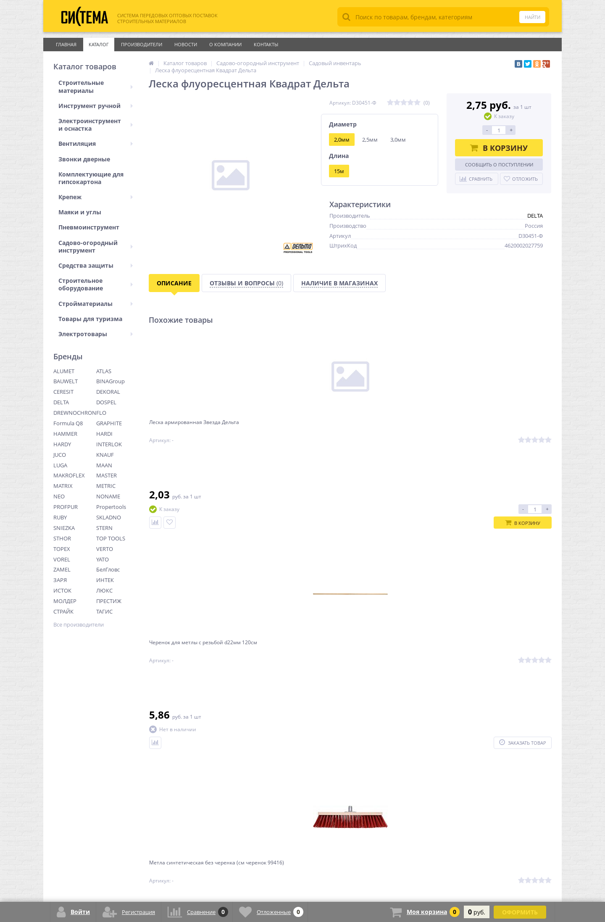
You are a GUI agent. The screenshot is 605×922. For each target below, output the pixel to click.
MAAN (104, 465)
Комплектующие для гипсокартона (91, 178)
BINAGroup (110, 381)
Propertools (111, 507)
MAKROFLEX (69, 475)
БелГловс (108, 569)
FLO (101, 412)
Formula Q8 (68, 423)
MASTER (106, 475)
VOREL (61, 559)
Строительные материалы (95, 86)
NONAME (108, 496)
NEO (59, 496)
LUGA (60, 465)
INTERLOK (109, 444)
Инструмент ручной (95, 106)
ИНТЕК (105, 580)
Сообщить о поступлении (499, 164)
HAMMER (65, 433)
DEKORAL (108, 391)
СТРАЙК (63, 611)
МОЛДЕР (64, 601)
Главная (66, 44)
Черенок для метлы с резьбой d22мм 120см (295, 429)
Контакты (266, 44)
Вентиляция (95, 144)
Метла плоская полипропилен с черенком (499, 429)
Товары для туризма (90, 319)
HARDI (104, 433)
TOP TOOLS (110, 538)
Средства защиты (95, 265)
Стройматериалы (95, 304)
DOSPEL (106, 402)
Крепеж (95, 197)
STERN (104, 528)
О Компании (225, 44)
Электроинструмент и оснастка (95, 124)
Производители (141, 44)
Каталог (99, 44)
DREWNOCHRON (74, 412)
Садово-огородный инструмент (95, 246)
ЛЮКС (104, 590)
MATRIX (63, 486)
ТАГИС (104, 611)
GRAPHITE (109, 423)
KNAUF (105, 454)
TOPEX (61, 549)
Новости (185, 44)
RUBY (60, 517)
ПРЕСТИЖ (108, 601)
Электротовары (95, 334)
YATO (102, 559)
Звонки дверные (84, 159)
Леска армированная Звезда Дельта (192, 429)
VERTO (104, 549)
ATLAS (103, 371)
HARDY (62, 444)
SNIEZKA (64, 528)
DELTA (61, 402)
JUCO (59, 454)
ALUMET (63, 371)
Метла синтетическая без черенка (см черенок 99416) (393, 429)
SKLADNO (108, 517)
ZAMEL (62, 569)
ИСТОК (62, 590)
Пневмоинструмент (88, 227)
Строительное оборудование (95, 284)
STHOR (62, 538)
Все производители (78, 624)
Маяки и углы (79, 212)
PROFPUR (65, 507)
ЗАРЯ (60, 580)
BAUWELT (65, 381)
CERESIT (63, 391)
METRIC (106, 486)
